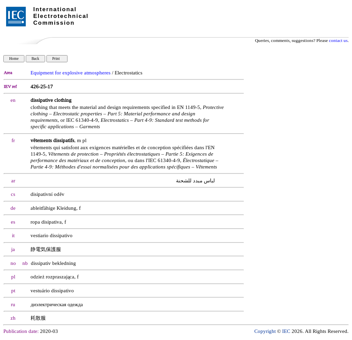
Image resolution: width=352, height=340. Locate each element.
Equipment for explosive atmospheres (71, 73)
